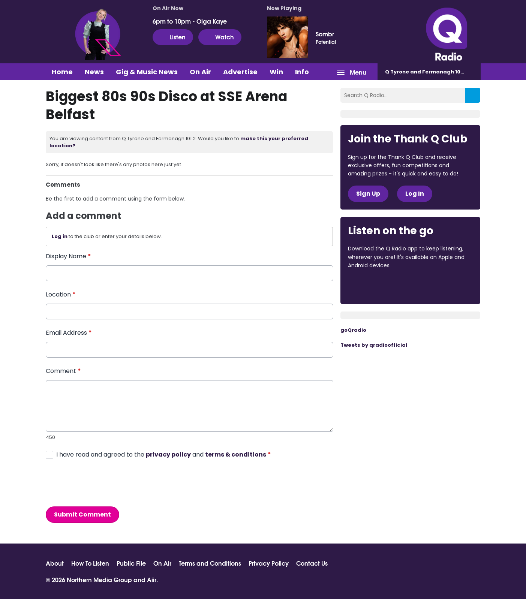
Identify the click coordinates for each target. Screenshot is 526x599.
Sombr (325, 33)
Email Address (69, 332)
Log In (414, 193)
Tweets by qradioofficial (373, 345)
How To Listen (90, 563)
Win (276, 71)
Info (302, 71)
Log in (59, 236)
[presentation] (103, 482)
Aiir (151, 579)
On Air (200, 71)
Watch (220, 37)
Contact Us (312, 563)
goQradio (353, 330)
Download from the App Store (377, 286)
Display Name (68, 256)
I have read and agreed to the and (163, 454)
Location (61, 294)
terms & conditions (235, 454)
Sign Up (368, 193)
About (55, 563)
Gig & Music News (147, 71)
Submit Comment (82, 514)
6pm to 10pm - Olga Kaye (190, 20)
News (94, 71)
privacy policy (168, 454)
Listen (173, 37)
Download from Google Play (439, 286)
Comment (63, 371)
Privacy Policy (269, 563)
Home (62, 71)
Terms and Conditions (210, 563)
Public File (131, 563)
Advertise (240, 71)
